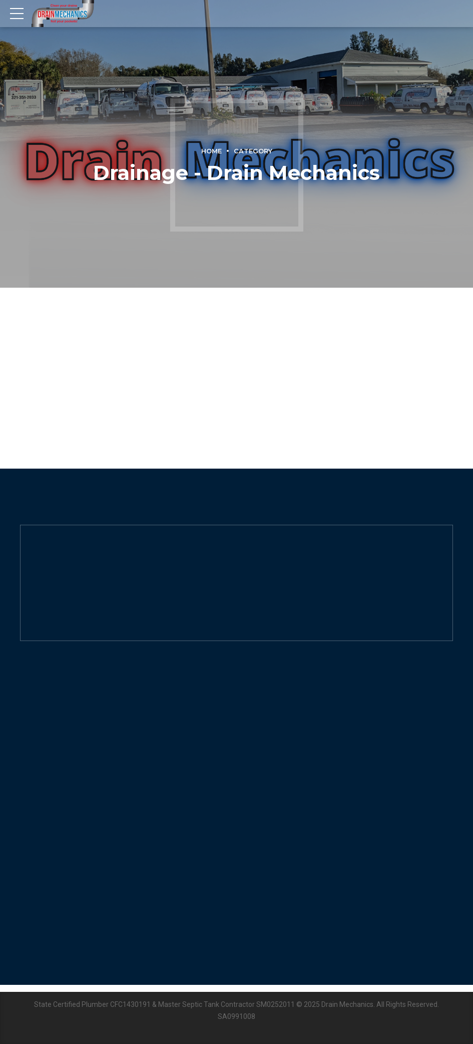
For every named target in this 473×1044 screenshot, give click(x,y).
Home (211, 151)
